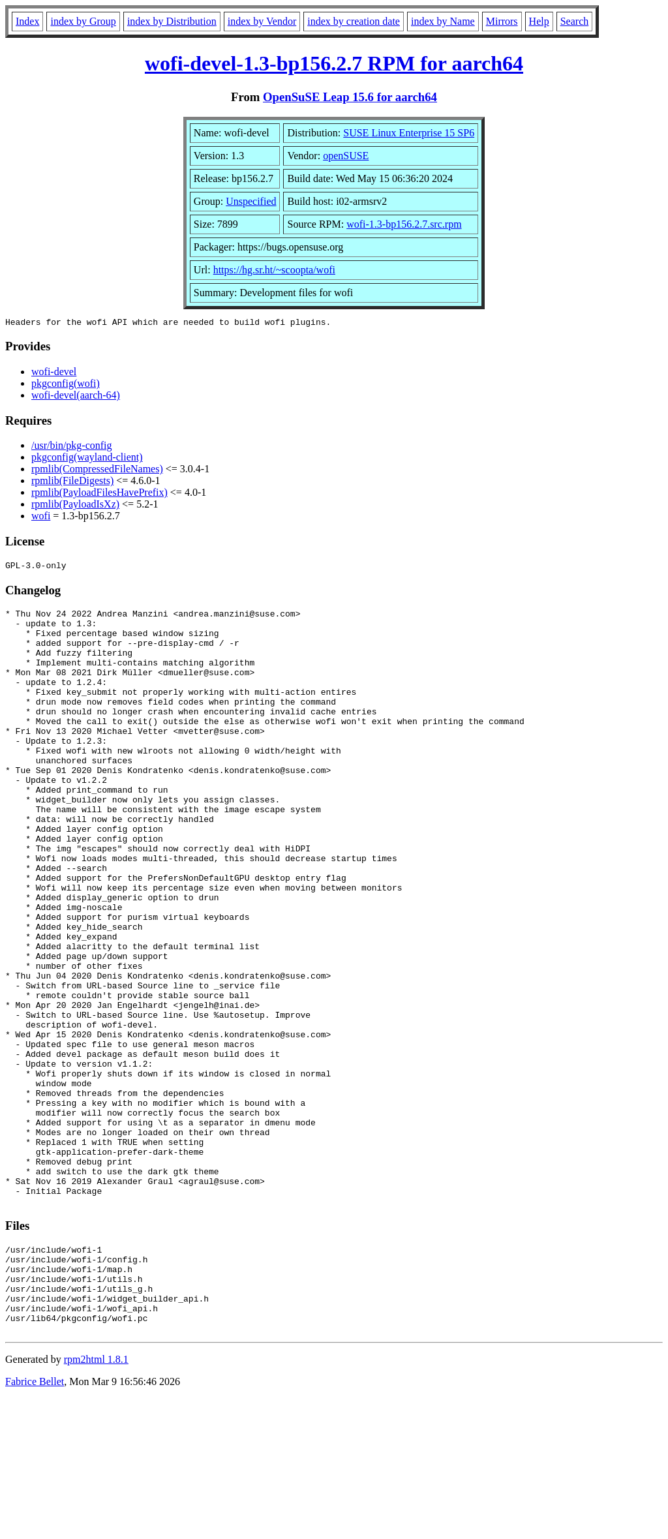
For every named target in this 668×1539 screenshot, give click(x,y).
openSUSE (346, 155)
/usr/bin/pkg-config (71, 447)
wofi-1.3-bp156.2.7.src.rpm (403, 224)
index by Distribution (172, 21)
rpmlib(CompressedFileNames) (97, 470)
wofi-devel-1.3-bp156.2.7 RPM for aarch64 (334, 63)
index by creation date (353, 21)
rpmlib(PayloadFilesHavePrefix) (99, 494)
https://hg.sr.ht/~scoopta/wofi (274, 269)
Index (27, 21)
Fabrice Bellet (34, 1522)
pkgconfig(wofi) (65, 385)
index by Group (82, 21)
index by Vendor (262, 21)
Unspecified (251, 201)
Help (539, 21)
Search (574, 21)
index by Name (443, 21)
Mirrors (502, 21)
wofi (40, 517)
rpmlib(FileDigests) (72, 482)
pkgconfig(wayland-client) (87, 459)
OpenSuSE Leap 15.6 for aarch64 (350, 97)
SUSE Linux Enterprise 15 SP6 (408, 132)
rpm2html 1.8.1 (96, 1500)
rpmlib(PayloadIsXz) (75, 505)
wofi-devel (53, 373)
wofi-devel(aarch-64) (75, 397)
